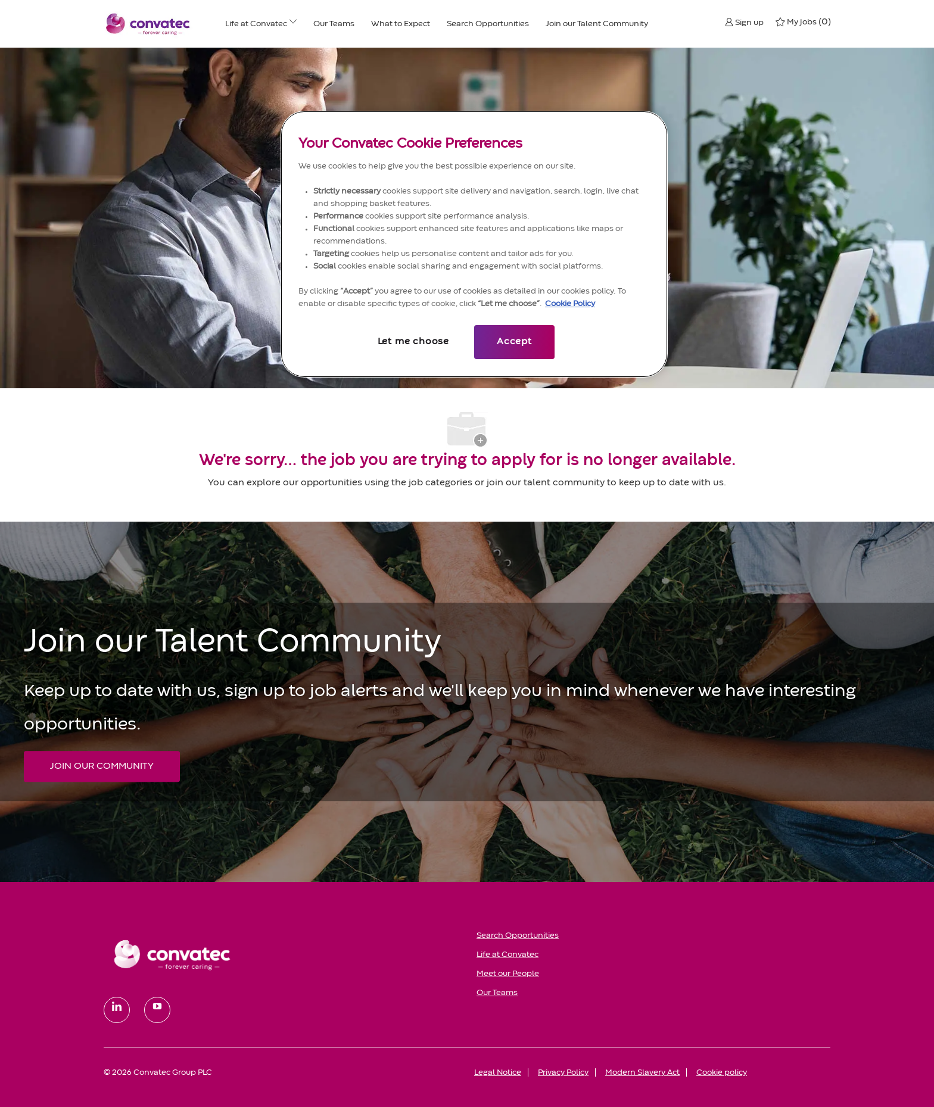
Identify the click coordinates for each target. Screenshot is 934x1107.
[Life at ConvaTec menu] (293, 24)
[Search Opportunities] (488, 24)
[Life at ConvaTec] (256, 24)
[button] (744, 22)
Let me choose (413, 342)
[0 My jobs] (803, 22)
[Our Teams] (333, 24)
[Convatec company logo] (148, 24)
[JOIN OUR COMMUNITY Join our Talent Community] (102, 766)
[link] (282, 955)
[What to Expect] (400, 24)
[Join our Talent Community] (597, 24)
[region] (474, 244)
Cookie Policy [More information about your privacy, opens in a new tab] (570, 303)
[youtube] (157, 1010)
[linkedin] (117, 1010)
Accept (514, 342)
